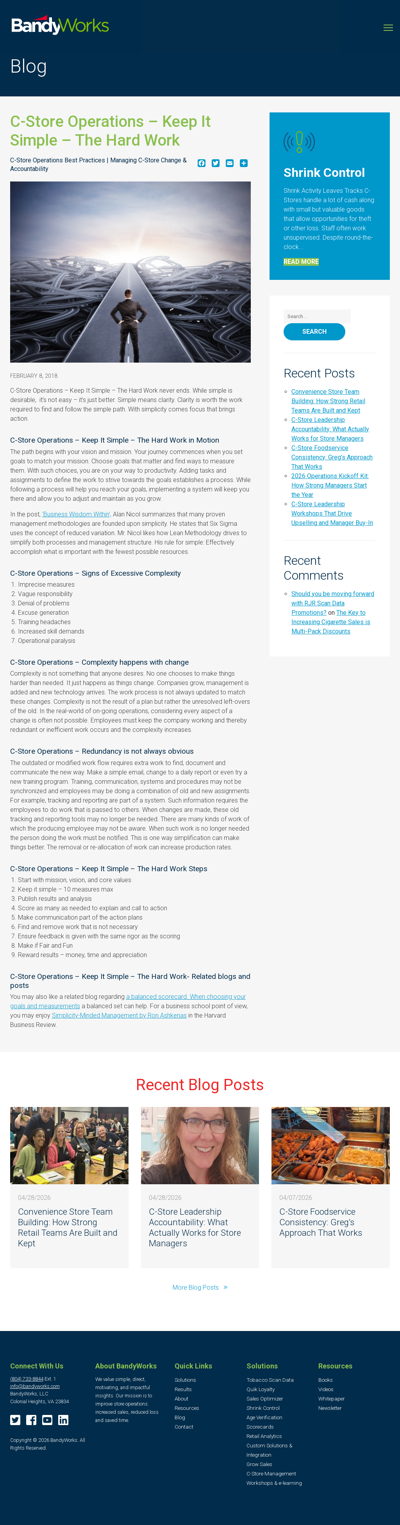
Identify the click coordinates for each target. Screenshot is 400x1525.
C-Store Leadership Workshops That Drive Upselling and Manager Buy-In (332, 513)
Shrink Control (263, 1408)
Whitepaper (331, 1398)
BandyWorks (60, 26)
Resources (187, 1408)
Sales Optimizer (264, 1398)
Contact (184, 1427)
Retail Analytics (264, 1436)
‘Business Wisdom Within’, (76, 514)
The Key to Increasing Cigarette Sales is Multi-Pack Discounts (330, 622)
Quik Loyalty (260, 1389)
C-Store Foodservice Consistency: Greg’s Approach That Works (332, 457)
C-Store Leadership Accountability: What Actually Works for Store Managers (330, 429)
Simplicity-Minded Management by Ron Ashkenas (119, 1015)
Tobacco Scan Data (270, 1380)
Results (183, 1389)
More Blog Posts (196, 1287)
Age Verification (264, 1417)
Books (325, 1380)
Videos (326, 1389)
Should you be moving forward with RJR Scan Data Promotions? (332, 603)
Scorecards (260, 1427)
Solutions (185, 1380)
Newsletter (330, 1408)
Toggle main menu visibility (389, 25)
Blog (180, 1417)
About (181, 1398)
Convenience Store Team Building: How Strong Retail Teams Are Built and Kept (328, 401)
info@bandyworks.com (35, 1386)
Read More (301, 261)
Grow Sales (259, 1464)
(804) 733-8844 (26, 1379)
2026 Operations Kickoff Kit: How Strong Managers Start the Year (330, 485)
